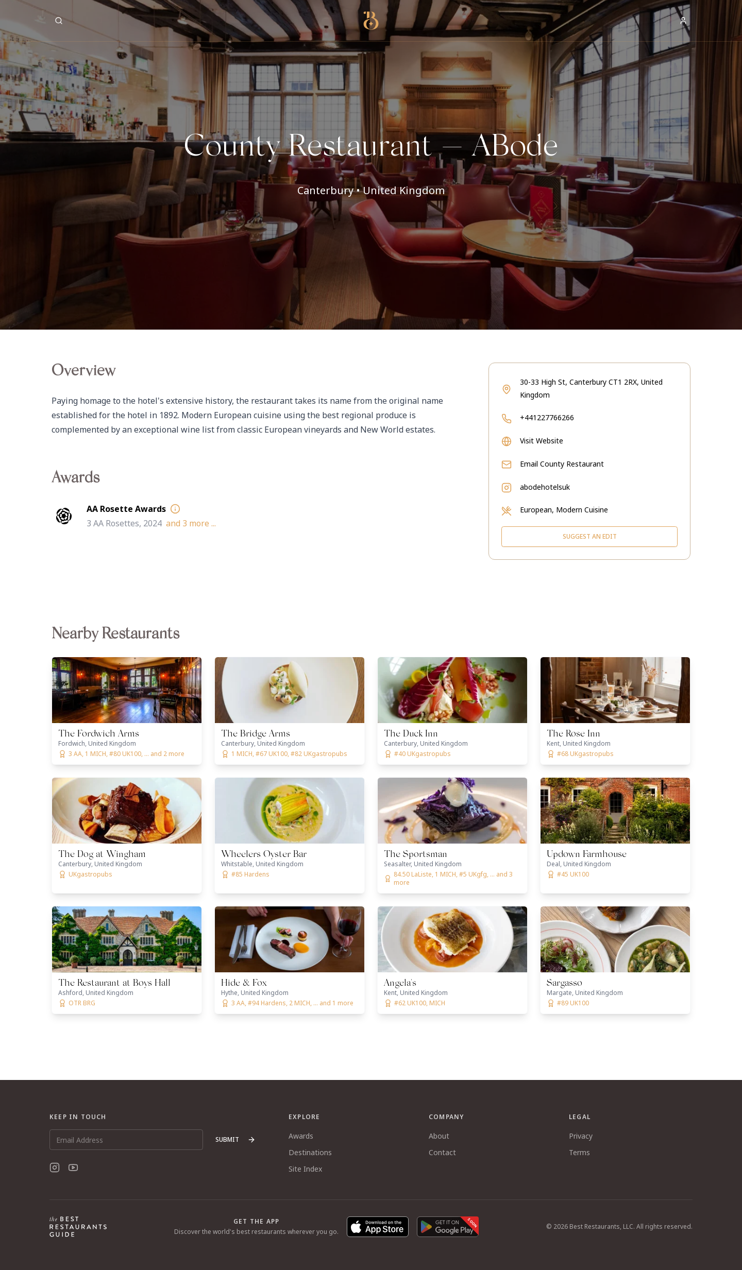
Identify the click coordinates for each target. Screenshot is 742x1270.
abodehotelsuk (545, 487)
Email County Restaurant (562, 464)
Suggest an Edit (590, 536)
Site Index (305, 1169)
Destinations (310, 1152)
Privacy (581, 1136)
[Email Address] (126, 1139)
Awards (301, 1136)
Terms (579, 1152)
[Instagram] (54, 1167)
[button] (371, 165)
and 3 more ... (191, 523)
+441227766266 (547, 417)
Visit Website (541, 440)
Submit (235, 1139)
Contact (442, 1152)
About (439, 1136)
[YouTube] (73, 1167)
